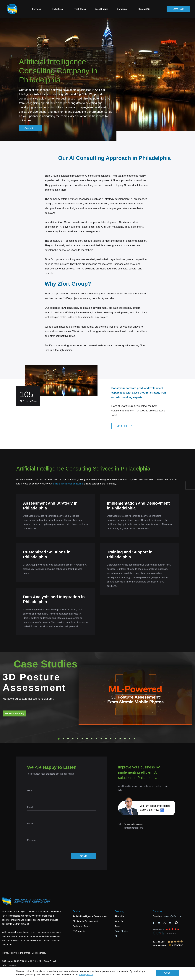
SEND (83, 848)
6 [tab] (82, 731)
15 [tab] (125, 731)
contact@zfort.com (133, 820)
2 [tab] (63, 731)
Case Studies (108, 5)
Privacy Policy (86, 974)
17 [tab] (134, 731)
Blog (117, 928)
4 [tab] (73, 731)
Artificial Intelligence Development (90, 908)
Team (117, 918)
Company (130, 5)
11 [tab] (106, 731)
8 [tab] (91, 731)
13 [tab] (115, 731)
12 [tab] (110, 731)
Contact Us (151, 5)
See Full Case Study (14, 706)
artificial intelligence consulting (67, 476)
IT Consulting (79, 923)
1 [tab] (58, 731)
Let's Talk (178, 5)
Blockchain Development (85, 913)
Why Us (119, 913)
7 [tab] (87, 731)
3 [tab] (68, 731)
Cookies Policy (39, 945)
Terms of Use (23, 945)
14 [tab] (120, 731)
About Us (119, 908)
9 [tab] (96, 731)
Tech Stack (87, 5)
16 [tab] (129, 731)
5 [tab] (77, 731)
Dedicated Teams (81, 918)
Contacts (157, 903)
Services (77, 903)
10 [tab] (101, 731)
